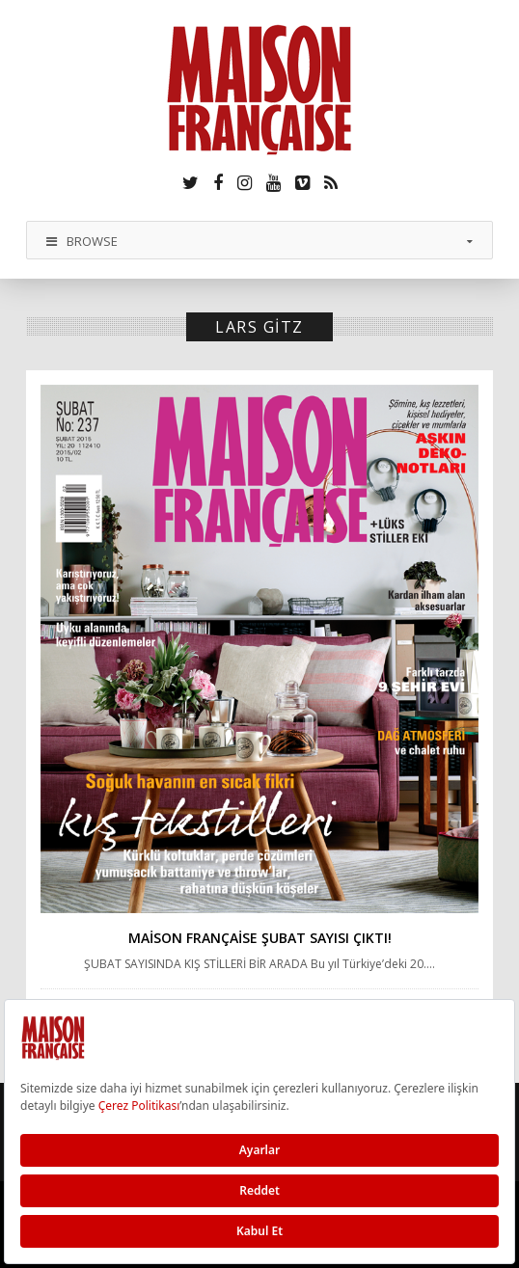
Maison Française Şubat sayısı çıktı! (260, 938)
